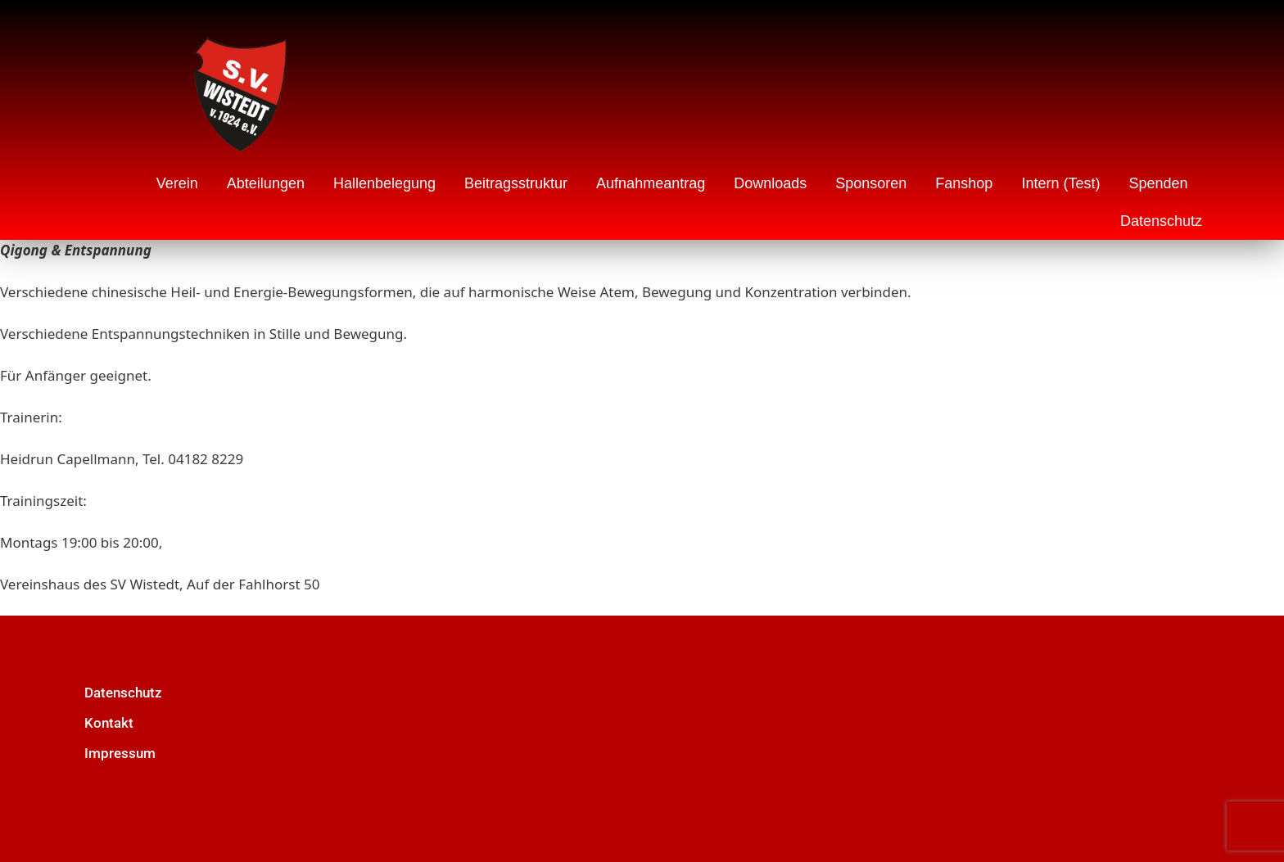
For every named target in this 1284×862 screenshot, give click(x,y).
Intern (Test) (1060, 183)
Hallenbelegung (384, 183)
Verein (177, 183)
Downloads (770, 183)
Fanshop (963, 183)
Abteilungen (266, 183)
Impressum (120, 753)
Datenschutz (1161, 221)
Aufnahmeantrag (650, 183)
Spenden (1157, 183)
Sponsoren (870, 183)
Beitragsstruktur (515, 183)
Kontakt (108, 723)
